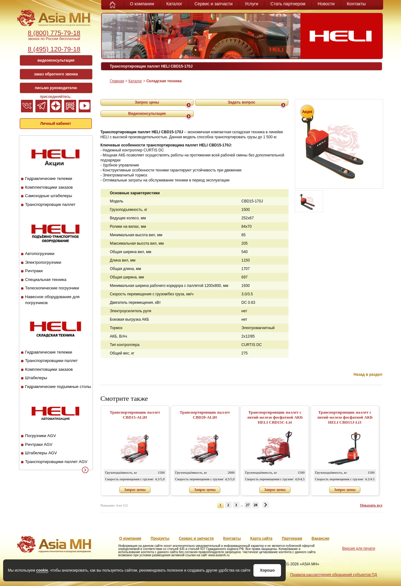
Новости (326, 3)
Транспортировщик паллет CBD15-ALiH (135, 415)
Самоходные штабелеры (48, 195)
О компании (142, 3)
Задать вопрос (241, 102)
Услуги (251, 3)
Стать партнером (287, 3)
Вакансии (321, 538)
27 (248, 505)
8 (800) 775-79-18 (54, 32)
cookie (42, 567)
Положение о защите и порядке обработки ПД (234, 575)
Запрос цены (147, 102)
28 (256, 505)
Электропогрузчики (43, 262)
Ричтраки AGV (38, 444)
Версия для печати (358, 548)
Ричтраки (34, 270)
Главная (117, 81)
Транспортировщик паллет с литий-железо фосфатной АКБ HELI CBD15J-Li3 (344, 417)
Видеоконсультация (147, 113)
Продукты (160, 538)
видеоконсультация (55, 60)
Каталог (174, 3)
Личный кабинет (55, 123)
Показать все (371, 505)
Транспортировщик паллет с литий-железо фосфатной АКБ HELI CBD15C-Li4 (275, 417)
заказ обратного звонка (56, 74)
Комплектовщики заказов (49, 187)
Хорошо (181, 570)
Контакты (356, 3)
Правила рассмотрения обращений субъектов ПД (333, 575)
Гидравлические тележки (48, 178)
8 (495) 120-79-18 (54, 49)
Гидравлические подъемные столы (58, 386)
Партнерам (292, 538)
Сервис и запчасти (214, 3)
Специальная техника (45, 279)
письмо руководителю (56, 88)
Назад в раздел (368, 374)
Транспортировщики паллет (51, 360)
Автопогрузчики (39, 253)
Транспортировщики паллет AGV (56, 461)
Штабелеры (36, 377)
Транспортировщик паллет (50, 204)
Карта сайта (261, 538)
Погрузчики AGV (40, 435)
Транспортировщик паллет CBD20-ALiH (205, 415)
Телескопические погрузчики (52, 288)
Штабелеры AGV (41, 453)
